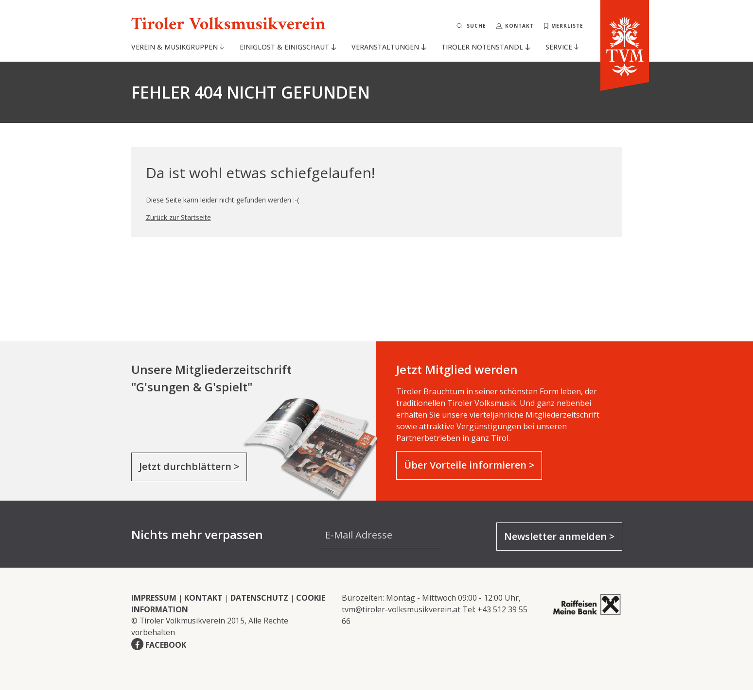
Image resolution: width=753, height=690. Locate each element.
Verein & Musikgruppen (177, 46)
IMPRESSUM (153, 597)
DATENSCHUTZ (259, 597)
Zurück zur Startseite (178, 217)
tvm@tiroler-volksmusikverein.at (401, 609)
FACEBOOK (165, 645)
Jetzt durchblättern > (189, 466)
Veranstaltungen (388, 46)
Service (561, 46)
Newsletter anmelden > (559, 536)
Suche (476, 25)
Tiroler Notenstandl (485, 46)
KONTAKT (203, 597)
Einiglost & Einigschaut (287, 46)
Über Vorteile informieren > (469, 464)
